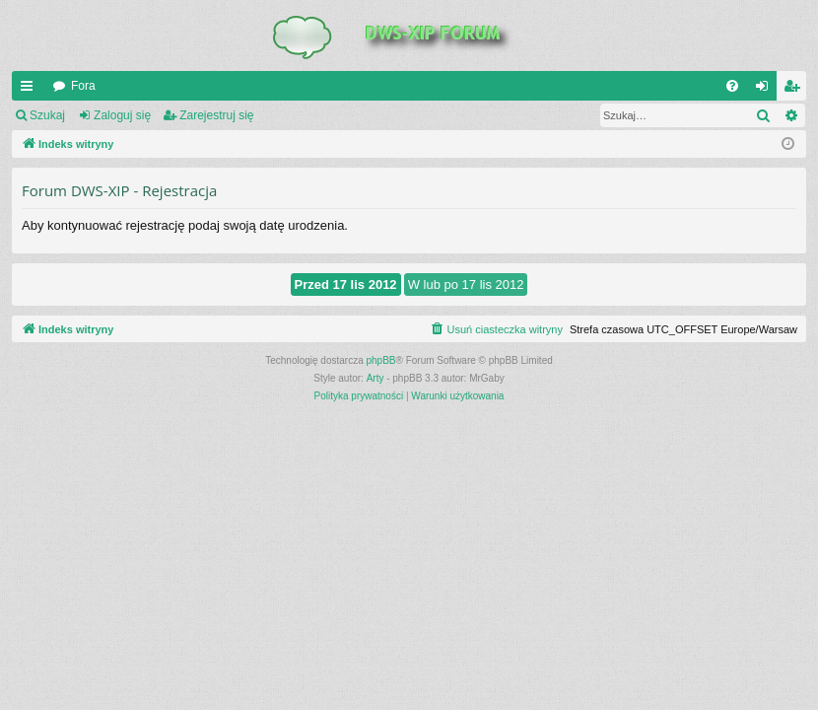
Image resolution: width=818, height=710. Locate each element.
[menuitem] (732, 86)
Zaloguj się (122, 115)
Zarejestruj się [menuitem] (795, 90)
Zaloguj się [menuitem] (766, 90)
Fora (83, 86)
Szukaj (47, 115)
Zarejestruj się (216, 115)
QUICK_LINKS (30, 90)
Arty (375, 378)
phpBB (381, 360)
